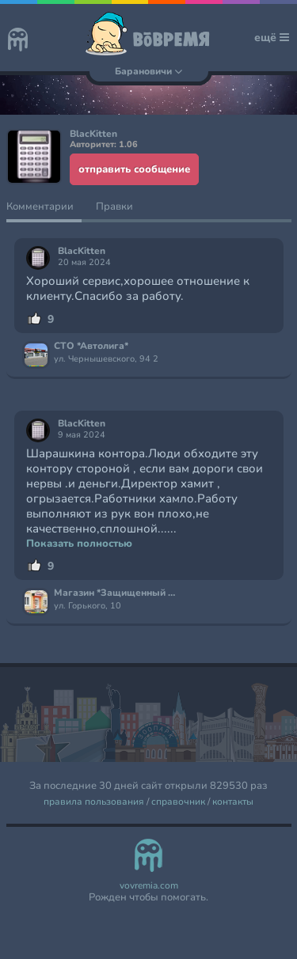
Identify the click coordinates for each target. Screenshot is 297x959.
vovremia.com (149, 886)
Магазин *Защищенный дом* (116, 593)
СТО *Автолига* (91, 346)
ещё (271, 38)
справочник (178, 802)
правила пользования (94, 802)
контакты (232, 802)
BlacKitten (81, 251)
